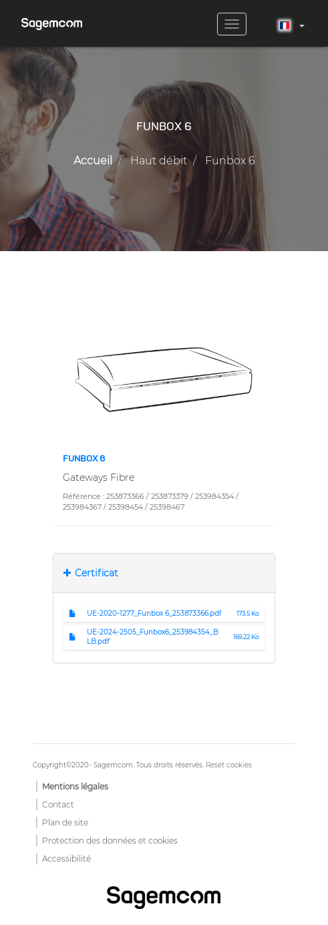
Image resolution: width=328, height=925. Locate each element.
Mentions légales (75, 786)
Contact (58, 804)
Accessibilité (66, 859)
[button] (164, 379)
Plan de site (65, 822)
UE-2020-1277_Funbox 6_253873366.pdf (154, 613)
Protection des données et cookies (110, 841)
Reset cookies (229, 765)
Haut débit (158, 160)
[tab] (164, 573)
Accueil (92, 160)
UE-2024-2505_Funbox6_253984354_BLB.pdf (152, 637)
